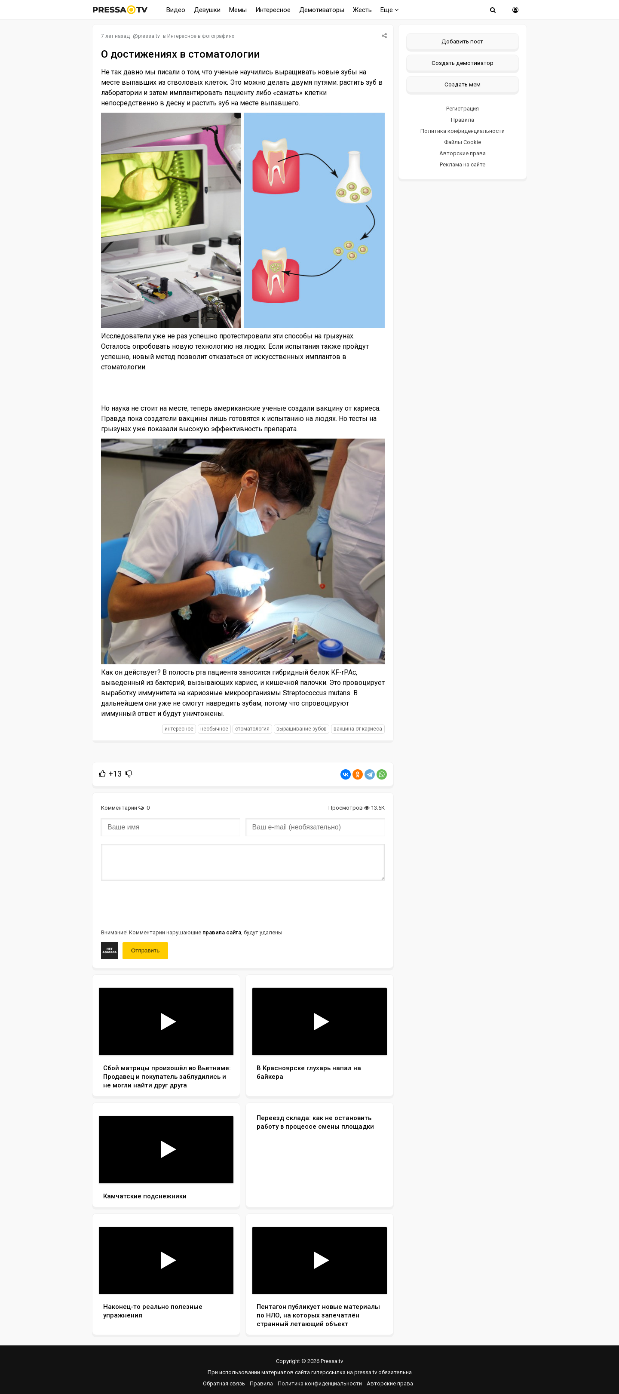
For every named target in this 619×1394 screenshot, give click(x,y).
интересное (179, 729)
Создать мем (462, 84)
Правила (462, 120)
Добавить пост (462, 41)
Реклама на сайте (462, 164)
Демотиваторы (321, 10)
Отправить (145, 950)
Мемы (238, 10)
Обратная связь (224, 1383)
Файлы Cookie (462, 142)
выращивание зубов (301, 729)
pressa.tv (149, 36)
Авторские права (462, 153)
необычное (214, 729)
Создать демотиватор (462, 62)
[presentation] (166, 904)
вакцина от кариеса (358, 729)
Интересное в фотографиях (200, 36)
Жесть (362, 10)
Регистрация (462, 108)
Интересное (273, 10)
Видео (175, 10)
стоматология (252, 729)
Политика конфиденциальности (462, 131)
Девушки (207, 10)
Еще (389, 10)
